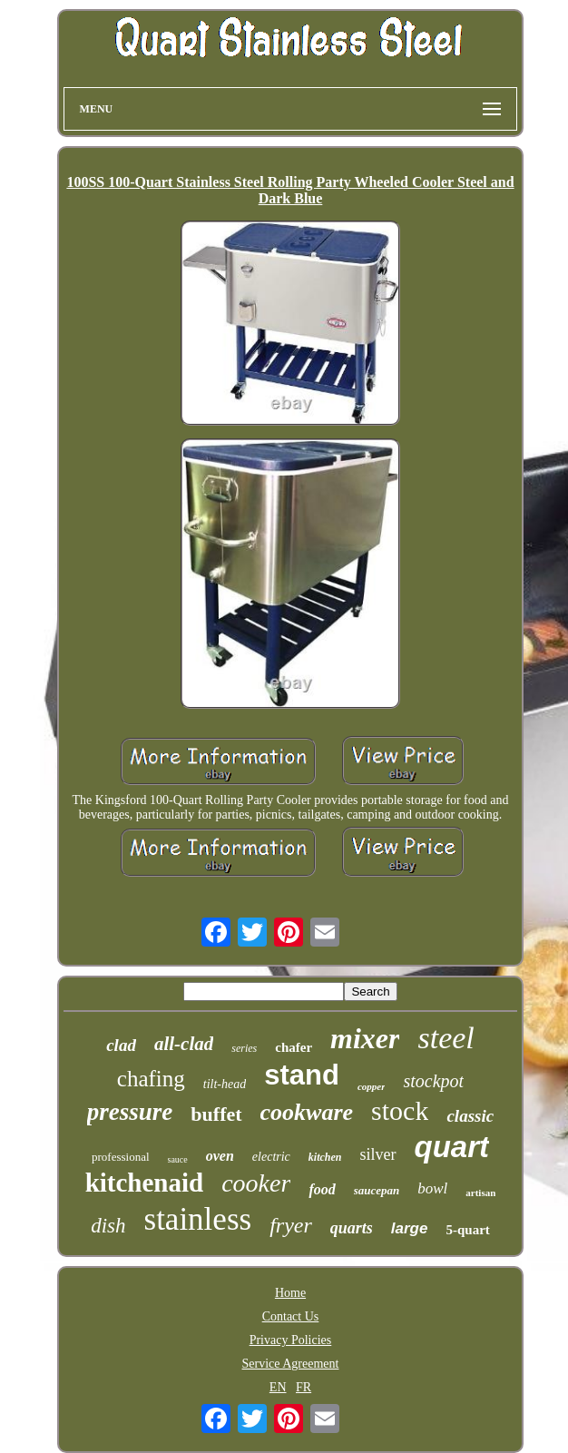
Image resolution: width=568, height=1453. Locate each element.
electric (271, 1156)
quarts (351, 1228)
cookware (307, 1112)
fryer (290, 1225)
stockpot (433, 1081)
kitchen (325, 1157)
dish (108, 1225)
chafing (151, 1078)
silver (378, 1154)
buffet (216, 1114)
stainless (198, 1219)
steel (445, 1038)
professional (121, 1156)
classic (470, 1115)
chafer (293, 1047)
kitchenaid (144, 1182)
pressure (130, 1111)
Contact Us (290, 1316)
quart (452, 1146)
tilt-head (224, 1084)
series (244, 1048)
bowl (432, 1188)
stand (301, 1075)
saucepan (377, 1190)
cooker (255, 1183)
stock (399, 1110)
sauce (178, 1159)
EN (278, 1387)
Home (290, 1293)
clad (121, 1045)
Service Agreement (290, 1363)
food (321, 1189)
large (409, 1228)
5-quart (467, 1229)
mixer (364, 1038)
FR (303, 1387)
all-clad (183, 1044)
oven (220, 1155)
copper (371, 1086)
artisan (480, 1192)
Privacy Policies (291, 1340)
